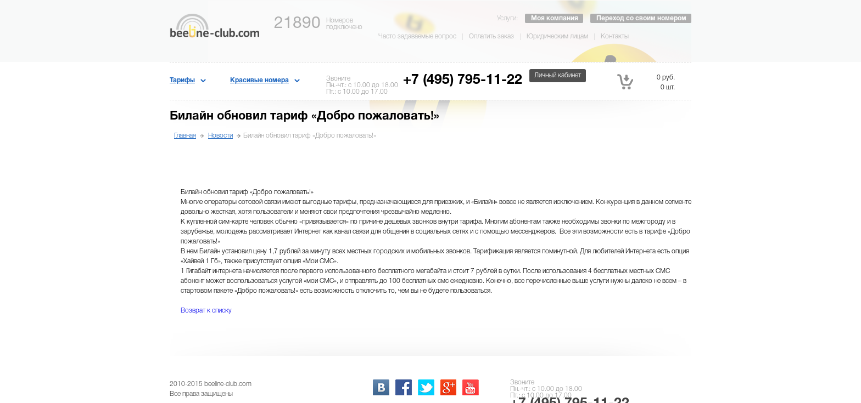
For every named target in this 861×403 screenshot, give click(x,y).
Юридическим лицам (557, 36)
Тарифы (182, 80)
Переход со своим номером (641, 18)
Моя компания (554, 18)
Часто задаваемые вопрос (417, 36)
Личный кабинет (557, 75)
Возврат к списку (206, 311)
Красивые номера (259, 80)
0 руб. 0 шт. (646, 81)
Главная (185, 136)
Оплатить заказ (491, 36)
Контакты (615, 36)
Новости (220, 136)
